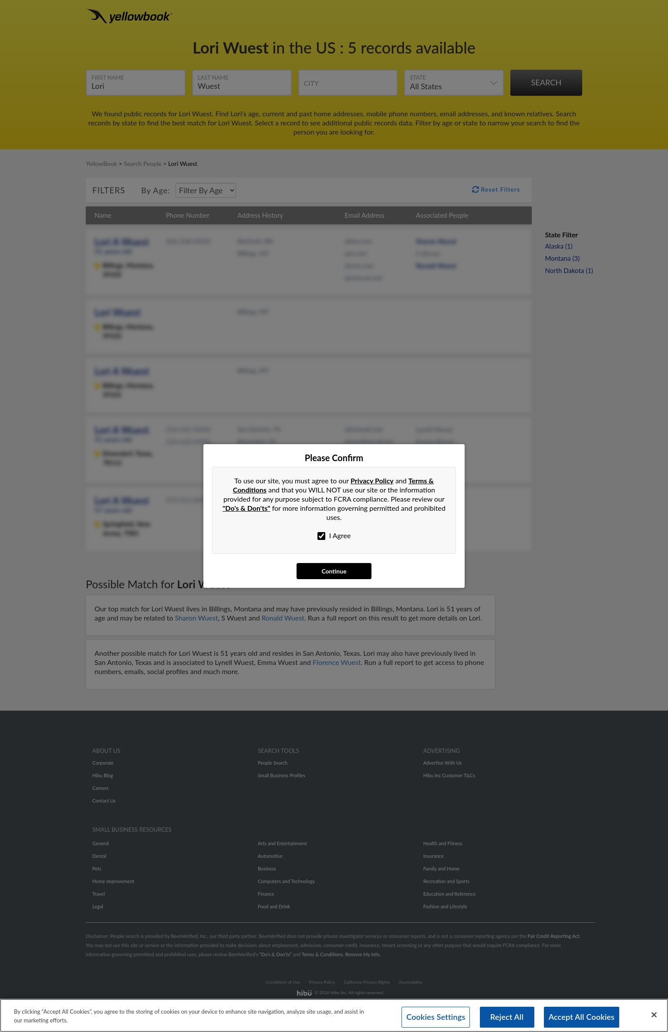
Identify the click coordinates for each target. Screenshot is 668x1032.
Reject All (506, 1017)
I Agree (334, 535)
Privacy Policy (372, 480)
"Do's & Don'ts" (246, 508)
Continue (333, 571)
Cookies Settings (435, 1017)
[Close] (654, 1015)
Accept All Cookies (582, 1017)
